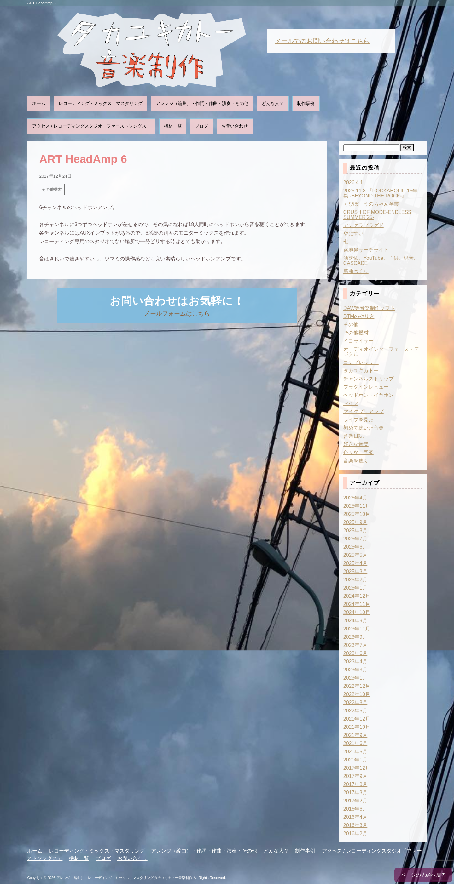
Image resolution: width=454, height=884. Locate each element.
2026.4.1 (353, 182)
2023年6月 (355, 653)
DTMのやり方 (359, 316)
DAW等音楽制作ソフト (369, 308)
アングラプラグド (363, 225)
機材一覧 (173, 125)
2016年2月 (355, 833)
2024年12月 (356, 596)
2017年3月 (355, 792)
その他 (350, 324)
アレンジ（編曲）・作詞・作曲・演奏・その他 (202, 103)
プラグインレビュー (366, 387)
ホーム (38, 103)
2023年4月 (355, 661)
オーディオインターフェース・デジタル (381, 351)
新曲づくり (356, 271)
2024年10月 (356, 612)
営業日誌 (353, 436)
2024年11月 (356, 604)
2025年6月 (355, 547)
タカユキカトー (361, 370)
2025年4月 (355, 563)
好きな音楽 (356, 444)
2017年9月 (355, 776)
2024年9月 (355, 620)
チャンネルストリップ (368, 378)
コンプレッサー (361, 362)
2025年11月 (356, 506)
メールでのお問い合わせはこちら (322, 40)
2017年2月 (355, 800)
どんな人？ (273, 103)
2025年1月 (355, 587)
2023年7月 (355, 645)
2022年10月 (356, 694)
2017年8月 (355, 784)
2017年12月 (356, 768)
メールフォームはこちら (177, 313)
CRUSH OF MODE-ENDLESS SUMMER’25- (377, 214)
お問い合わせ (234, 125)
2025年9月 (355, 522)
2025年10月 (356, 514)
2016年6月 (355, 809)
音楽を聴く (356, 460)
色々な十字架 (358, 452)
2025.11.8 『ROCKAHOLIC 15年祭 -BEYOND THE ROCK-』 (380, 193)
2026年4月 (355, 497)
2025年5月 (355, 555)
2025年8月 (355, 530)
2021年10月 (356, 727)
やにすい (353, 233)
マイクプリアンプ (363, 411)
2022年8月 (355, 702)
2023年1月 (355, 678)
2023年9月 (355, 637)
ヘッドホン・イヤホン (368, 395)
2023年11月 (356, 628)
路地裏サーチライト (366, 250)
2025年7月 (355, 538)
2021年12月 (356, 718)
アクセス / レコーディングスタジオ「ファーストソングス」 (91, 125)
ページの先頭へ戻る (423, 875)
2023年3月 (355, 669)
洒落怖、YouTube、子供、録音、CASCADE (381, 260)
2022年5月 (355, 710)
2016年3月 (355, 825)
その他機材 (52, 189)
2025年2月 (355, 579)
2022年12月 (356, 686)
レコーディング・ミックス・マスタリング (101, 103)
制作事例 (306, 103)
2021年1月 (355, 759)
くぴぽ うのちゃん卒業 (371, 204)
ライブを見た (358, 419)
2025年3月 (355, 571)
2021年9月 (355, 735)
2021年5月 (355, 751)
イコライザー (358, 341)
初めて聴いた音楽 (363, 428)
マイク (350, 403)
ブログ (201, 125)
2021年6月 (355, 743)
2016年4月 (355, 817)
